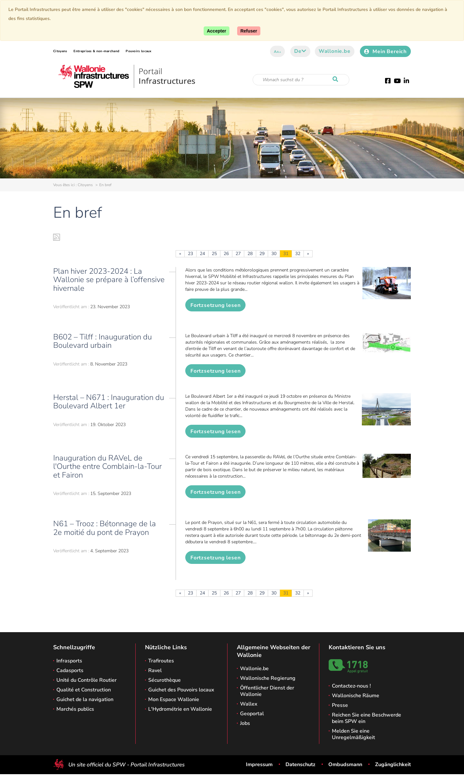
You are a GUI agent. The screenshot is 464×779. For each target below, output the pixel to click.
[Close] (248, 30)
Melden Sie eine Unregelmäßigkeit (353, 734)
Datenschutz (300, 764)
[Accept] (216, 30)
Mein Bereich (385, 51)
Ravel (155, 670)
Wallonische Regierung (267, 678)
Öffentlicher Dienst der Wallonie (267, 691)
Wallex (248, 704)
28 (250, 254)
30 (273, 254)
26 (226, 254)
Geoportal (252, 713)
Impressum (259, 764)
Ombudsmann (345, 764)
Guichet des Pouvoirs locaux (181, 690)
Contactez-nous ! (351, 686)
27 (238, 254)
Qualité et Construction (83, 690)
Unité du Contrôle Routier (86, 680)
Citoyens (60, 51)
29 (262, 254)
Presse (340, 705)
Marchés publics (75, 709)
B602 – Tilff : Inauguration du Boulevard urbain (102, 341)
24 (202, 254)
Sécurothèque (164, 680)
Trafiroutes (161, 661)
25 (214, 254)
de (300, 51)
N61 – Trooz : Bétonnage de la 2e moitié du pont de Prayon (104, 527)
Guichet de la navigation (84, 699)
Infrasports (69, 661)
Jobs (245, 723)
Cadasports (69, 670)
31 (285, 254)
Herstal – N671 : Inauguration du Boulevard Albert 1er (108, 401)
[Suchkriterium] (301, 79)
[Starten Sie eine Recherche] (337, 79)
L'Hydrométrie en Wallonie (180, 709)
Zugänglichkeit (393, 764)
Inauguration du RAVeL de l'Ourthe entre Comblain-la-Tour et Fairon (107, 466)
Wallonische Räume (355, 695)
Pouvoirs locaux (138, 51)
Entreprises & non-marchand (96, 51)
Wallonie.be (335, 51)
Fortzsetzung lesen (215, 305)
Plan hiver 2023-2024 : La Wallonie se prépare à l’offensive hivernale (109, 279)
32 (297, 254)
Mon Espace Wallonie (173, 699)
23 (190, 254)
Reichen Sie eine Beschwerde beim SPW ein (366, 718)
